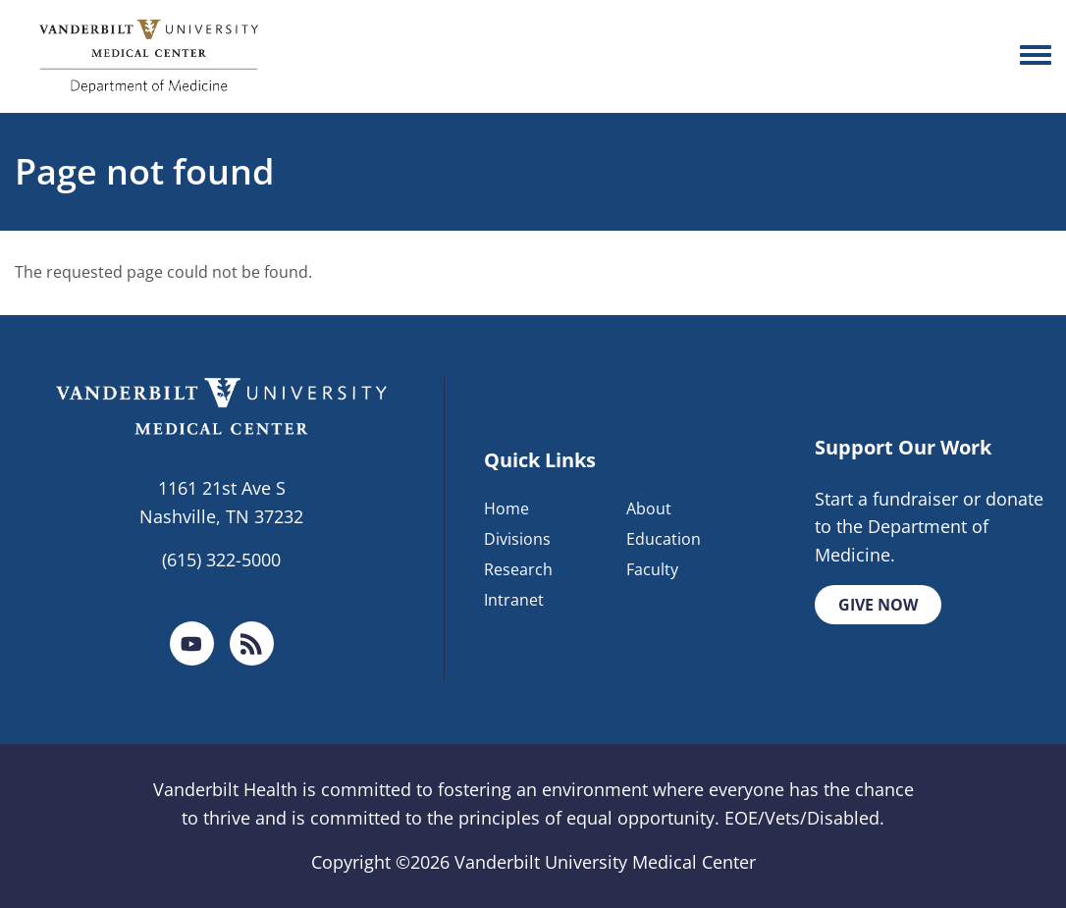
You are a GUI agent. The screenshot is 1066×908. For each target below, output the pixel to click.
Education (663, 539)
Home (506, 508)
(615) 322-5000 (221, 559)
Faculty (652, 569)
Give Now (878, 604)
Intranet (514, 600)
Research (518, 569)
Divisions (517, 539)
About (648, 508)
